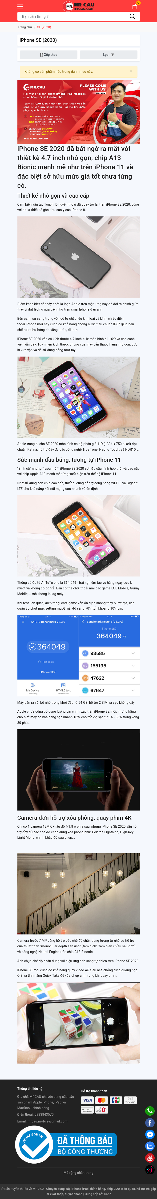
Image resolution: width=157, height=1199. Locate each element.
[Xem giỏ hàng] (134, 6)
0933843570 (44, 1114)
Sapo (108, 1194)
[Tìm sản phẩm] (78, 16)
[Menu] (20, 6)
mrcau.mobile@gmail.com (48, 1121)
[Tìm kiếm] (132, 16)
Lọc (108, 55)
